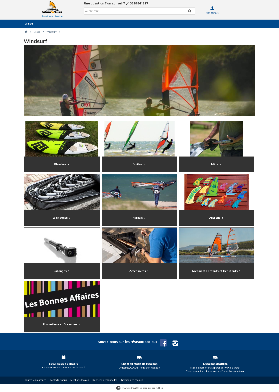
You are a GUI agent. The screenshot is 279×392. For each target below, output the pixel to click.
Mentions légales (79, 380)
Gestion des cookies (132, 380)
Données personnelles (105, 380)
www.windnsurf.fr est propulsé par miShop (139, 387)
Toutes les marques (35, 380)
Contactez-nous (58, 380)
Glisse (29, 23)
